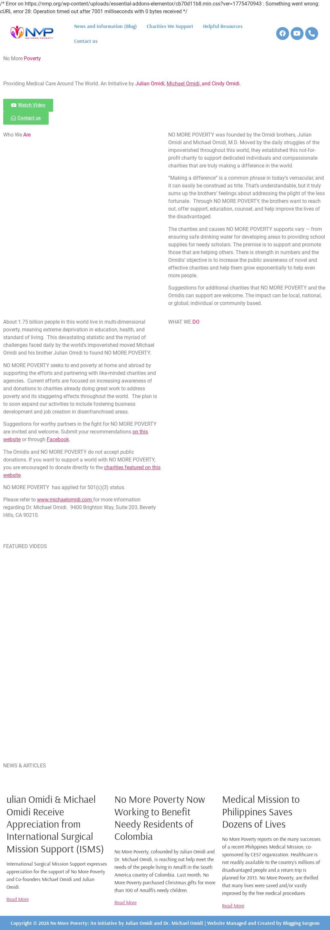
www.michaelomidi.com (65, 500)
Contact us (86, 41)
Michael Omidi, (184, 84)
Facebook (58, 439)
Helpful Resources (223, 26)
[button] (28, 105)
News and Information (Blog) (105, 26)
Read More (17, 899)
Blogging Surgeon (301, 923)
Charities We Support (170, 26)
